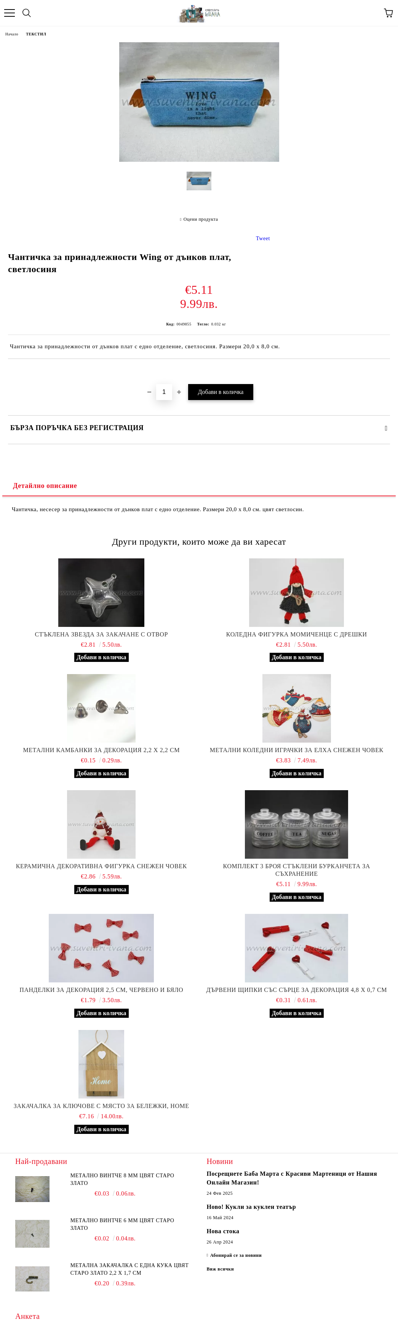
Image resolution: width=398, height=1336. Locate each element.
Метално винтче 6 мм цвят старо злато (122, 1224)
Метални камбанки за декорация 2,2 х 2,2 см (101, 750)
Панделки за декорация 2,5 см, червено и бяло (101, 990)
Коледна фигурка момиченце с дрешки (296, 634)
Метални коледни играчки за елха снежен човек (297, 750)
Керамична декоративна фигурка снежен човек (101, 866)
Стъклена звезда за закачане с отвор (101, 634)
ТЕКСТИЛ (36, 34)
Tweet (263, 238)
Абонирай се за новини (236, 1255)
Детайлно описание (45, 485)
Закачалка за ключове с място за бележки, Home (101, 1106)
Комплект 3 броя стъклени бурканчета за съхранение (296, 870)
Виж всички (220, 1269)
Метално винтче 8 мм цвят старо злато (122, 1179)
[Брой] (164, 392)
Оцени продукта (201, 219)
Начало (11, 34)
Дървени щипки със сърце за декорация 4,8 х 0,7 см (296, 990)
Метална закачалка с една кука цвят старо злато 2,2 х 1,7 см (129, 1269)
